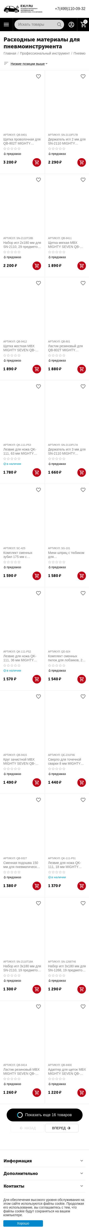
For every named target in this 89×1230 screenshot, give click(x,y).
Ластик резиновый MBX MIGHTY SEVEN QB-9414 (21, 1072)
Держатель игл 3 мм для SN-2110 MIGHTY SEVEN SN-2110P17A (67, 451)
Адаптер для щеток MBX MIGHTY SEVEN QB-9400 (67, 1072)
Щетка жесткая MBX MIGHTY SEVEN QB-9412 (19, 348)
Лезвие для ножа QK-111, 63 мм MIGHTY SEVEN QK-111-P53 (19, 451)
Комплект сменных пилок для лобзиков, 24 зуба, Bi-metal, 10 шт (66, 658)
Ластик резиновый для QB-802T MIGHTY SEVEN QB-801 (65, 348)
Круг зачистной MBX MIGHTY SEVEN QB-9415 (19, 762)
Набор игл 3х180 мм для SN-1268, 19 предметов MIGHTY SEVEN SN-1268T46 (67, 968)
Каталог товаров (6, 24)
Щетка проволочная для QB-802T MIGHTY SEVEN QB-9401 (22, 141)
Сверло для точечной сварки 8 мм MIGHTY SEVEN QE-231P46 (64, 762)
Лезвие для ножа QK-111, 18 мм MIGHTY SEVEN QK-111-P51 (64, 865)
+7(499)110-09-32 (70, 9)
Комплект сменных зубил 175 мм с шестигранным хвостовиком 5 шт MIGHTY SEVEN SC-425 (22, 555)
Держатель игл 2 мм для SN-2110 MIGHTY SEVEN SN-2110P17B (67, 141)
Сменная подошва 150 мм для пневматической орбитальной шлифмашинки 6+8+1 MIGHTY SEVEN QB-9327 (22, 865)
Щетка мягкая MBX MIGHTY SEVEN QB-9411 (64, 245)
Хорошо (23, 1223)
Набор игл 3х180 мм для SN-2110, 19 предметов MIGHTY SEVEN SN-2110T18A (22, 968)
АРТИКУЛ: (9, 134)
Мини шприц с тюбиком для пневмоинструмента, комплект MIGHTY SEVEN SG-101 (66, 555)
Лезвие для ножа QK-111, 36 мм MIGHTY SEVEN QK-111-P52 (19, 658)
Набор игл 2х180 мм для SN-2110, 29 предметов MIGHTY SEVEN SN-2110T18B (22, 245)
